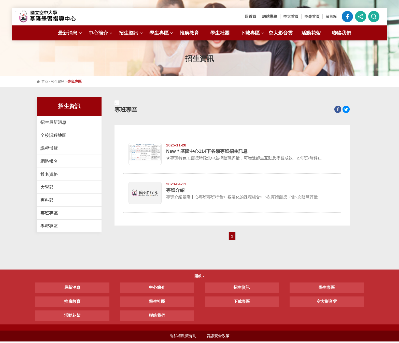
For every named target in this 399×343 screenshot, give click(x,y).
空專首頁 (312, 16)
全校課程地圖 (53, 135)
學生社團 (220, 33)
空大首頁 (290, 16)
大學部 (46, 187)
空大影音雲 (280, 33)
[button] (360, 16)
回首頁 (250, 16)
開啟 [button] (199, 277)
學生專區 (161, 33)
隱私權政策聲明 (182, 337)
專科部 (46, 200)
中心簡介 (101, 33)
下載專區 (252, 33)
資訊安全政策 (218, 337)
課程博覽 (49, 148)
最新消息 (70, 33)
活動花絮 (311, 33)
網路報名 (49, 161)
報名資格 (49, 174)
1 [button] (232, 237)
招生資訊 (131, 33)
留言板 (331, 16)
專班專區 (49, 213)
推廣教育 (189, 33)
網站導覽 (269, 16)
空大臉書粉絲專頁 (347, 16)
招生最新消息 (53, 122)
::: (17, 10)
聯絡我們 (341, 33)
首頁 (45, 81)
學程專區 (49, 226)
